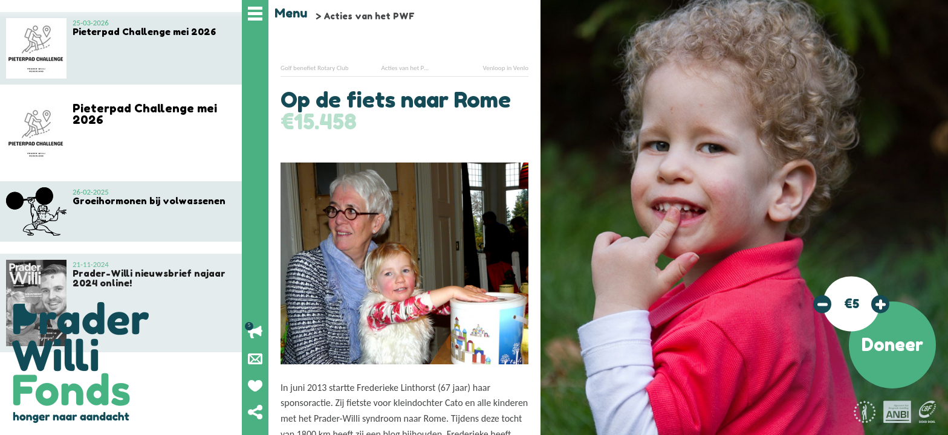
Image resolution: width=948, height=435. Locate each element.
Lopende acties (255, 332)
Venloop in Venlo (505, 68)
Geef (255, 385)
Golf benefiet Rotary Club (315, 68)
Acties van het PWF (369, 16)
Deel (255, 412)
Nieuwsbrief (255, 359)
